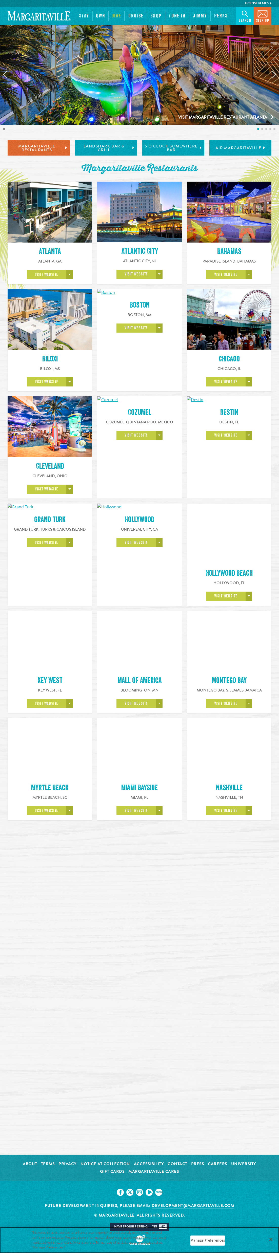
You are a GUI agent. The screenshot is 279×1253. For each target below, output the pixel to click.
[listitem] (258, 129)
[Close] (270, 1239)
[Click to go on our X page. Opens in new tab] (129, 1192)
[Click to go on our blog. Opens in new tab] (158, 1192)
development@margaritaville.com (193, 1205)
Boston (140, 361)
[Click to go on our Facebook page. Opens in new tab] (120, 1192)
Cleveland (50, 468)
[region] (139, 1240)
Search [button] (244, 16)
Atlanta (50, 254)
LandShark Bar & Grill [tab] (109, 148)
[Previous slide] (5, 74)
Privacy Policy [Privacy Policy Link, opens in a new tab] (78, 1247)
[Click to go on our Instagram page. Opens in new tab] (139, 1192)
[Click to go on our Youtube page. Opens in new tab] (149, 1192)
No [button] (163, 1226)
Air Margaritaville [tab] (240, 148)
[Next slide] (274, 74)
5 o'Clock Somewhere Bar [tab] (173, 148)
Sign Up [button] (262, 16)
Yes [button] (154, 1226)
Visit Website (46, 277)
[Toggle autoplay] (4, 129)
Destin (229, 468)
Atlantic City (139, 253)
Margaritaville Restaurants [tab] (42, 148)
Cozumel (139, 468)
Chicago (229, 361)
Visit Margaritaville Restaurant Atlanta (222, 117)
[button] (84, 16)
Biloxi (50, 361)
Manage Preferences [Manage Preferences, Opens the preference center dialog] (207, 1240)
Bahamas (229, 253)
